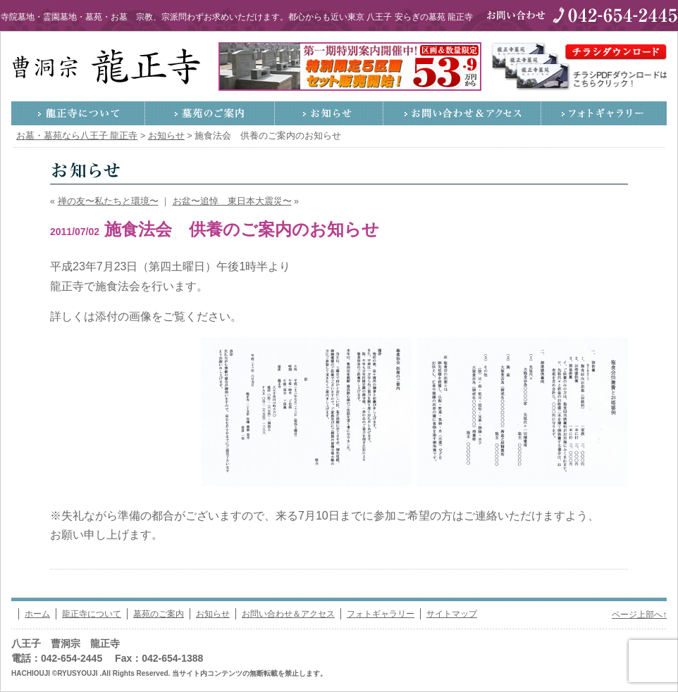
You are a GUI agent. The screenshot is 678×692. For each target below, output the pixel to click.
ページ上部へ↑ (639, 614)
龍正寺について (78, 113)
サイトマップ (451, 614)
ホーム (37, 614)
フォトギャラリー (604, 113)
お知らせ (329, 113)
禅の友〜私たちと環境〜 (108, 201)
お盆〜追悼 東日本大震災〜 (232, 201)
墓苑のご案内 (210, 113)
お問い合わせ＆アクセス (462, 113)
